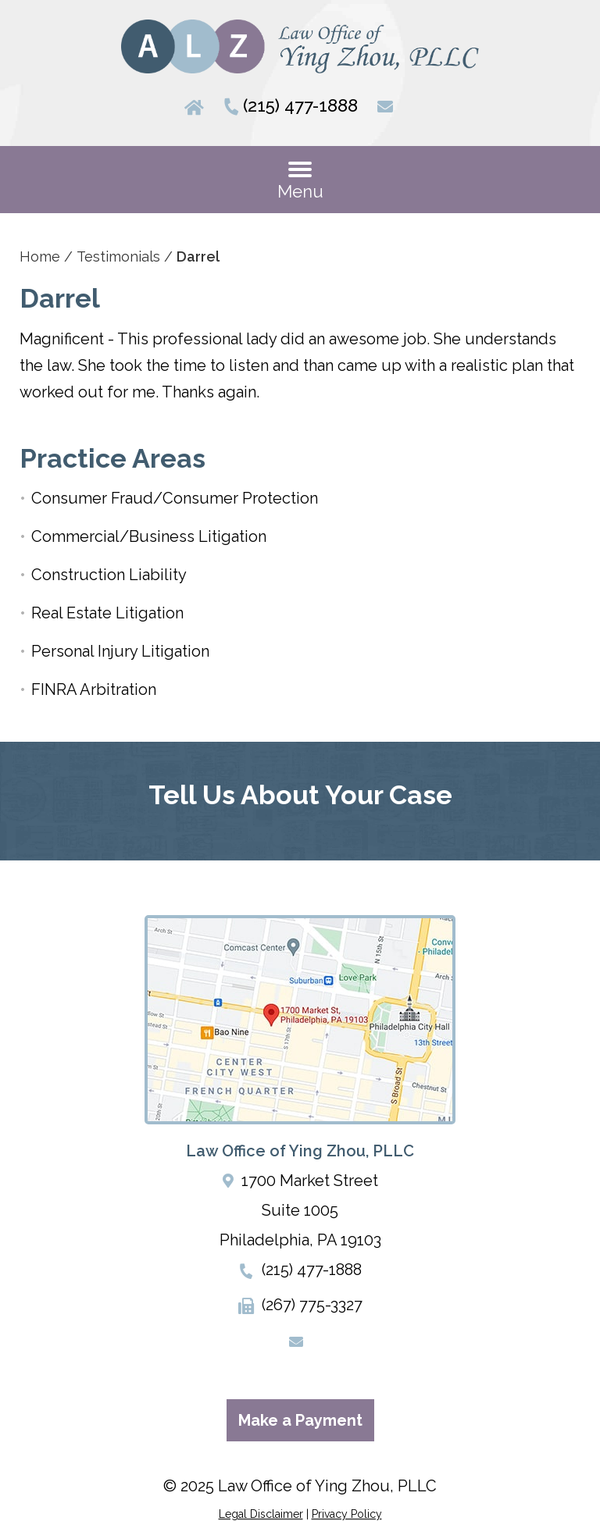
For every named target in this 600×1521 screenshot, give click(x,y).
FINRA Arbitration (93, 689)
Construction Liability (109, 574)
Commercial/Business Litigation (148, 536)
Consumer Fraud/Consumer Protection (174, 498)
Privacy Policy (347, 1514)
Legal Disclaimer (261, 1514)
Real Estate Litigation (107, 613)
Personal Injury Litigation (120, 651)
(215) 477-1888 (300, 105)
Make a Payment (300, 1420)
